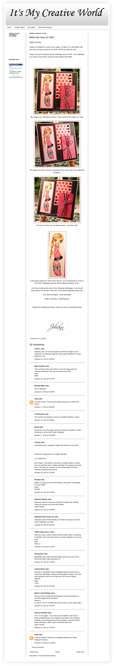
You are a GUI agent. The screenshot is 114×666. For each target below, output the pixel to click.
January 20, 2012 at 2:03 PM (44, 606)
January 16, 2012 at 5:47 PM (44, 379)
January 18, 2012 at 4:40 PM (44, 525)
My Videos (31, 27)
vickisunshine (39, 569)
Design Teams (20, 27)
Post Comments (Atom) (47, 656)
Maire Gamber (39, 366)
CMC (70, 54)
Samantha (54, 559)
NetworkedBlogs (13, 64)
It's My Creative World (55, 13)
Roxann (37, 480)
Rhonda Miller (39, 386)
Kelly (36, 399)
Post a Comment (38, 647)
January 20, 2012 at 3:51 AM (44, 586)
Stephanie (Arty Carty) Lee (44, 517)
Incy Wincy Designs (51, 295)
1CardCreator (39, 414)
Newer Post (34, 652)
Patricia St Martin (40, 499)
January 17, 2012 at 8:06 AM (44, 407)
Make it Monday (51, 299)
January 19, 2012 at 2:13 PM (44, 547)
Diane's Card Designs (42, 593)
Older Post (80, 652)
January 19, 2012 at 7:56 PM (44, 562)
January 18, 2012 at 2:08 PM (44, 510)
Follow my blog (16, 76)
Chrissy (37, 442)
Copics (17, 73)
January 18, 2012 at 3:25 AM (44, 472)
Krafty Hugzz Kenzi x (42, 532)
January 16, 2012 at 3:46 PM (44, 359)
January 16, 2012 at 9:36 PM (44, 392)
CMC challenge (43, 283)
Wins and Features (45, 27)
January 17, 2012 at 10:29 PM (44, 435)
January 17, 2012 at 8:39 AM (44, 420)
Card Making (13, 71)
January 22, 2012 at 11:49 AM (44, 643)
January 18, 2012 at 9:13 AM (44, 492)
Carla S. (37, 349)
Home (9, 27)
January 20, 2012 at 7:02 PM (44, 627)
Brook (36, 427)
